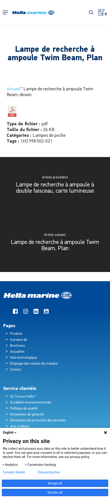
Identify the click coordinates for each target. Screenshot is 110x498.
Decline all (55, 492)
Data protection (49, 472)
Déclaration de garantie (27, 414)
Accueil (13, 89)
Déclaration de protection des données (38, 420)
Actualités (17, 352)
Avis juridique (19, 426)
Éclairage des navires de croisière (34, 364)
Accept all (55, 483)
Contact (15, 370)
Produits (16, 334)
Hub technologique (23, 358)
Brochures (17, 346)
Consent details (14, 472)
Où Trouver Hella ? (23, 396)
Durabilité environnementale (30, 402)
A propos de (18, 340)
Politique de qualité (24, 408)
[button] (5, 12)
